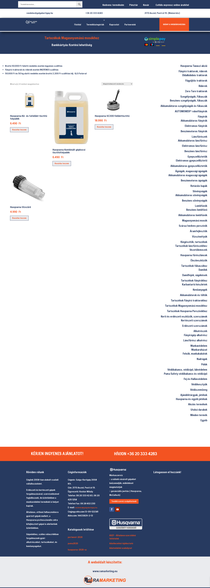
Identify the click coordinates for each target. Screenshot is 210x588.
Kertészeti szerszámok (194, 320)
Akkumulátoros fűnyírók (194, 120)
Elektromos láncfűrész (194, 145)
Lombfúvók (201, 205)
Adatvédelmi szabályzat (120, 548)
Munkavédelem (198, 345)
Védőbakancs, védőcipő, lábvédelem (187, 369)
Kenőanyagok (200, 289)
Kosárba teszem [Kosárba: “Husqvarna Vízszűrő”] (19, 218)
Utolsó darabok (199, 409)
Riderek (203, 86)
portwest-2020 (75, 537)
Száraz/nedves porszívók (193, 225)
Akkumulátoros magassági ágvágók (187, 175)
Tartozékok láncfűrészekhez (191, 245)
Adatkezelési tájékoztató (121, 543)
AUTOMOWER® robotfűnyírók (191, 111)
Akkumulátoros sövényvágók (191, 195)
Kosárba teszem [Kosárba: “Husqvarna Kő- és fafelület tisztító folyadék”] (19, 129)
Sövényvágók (200, 191)
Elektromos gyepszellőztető (191, 160)
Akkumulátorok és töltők (193, 295)
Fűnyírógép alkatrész (195, 335)
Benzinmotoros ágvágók (194, 180)
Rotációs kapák (198, 185)
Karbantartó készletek (194, 284)
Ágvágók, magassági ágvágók (191, 171)
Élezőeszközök (199, 260)
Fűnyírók (202, 116)
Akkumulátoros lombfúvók (192, 215)
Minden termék (198, 415)
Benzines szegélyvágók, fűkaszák (188, 100)
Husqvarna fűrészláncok (193, 255)
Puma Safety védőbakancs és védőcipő (185, 373)
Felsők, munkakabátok (195, 353)
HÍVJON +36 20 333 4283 (135, 453)
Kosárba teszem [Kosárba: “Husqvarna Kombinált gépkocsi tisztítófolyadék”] (62, 163)
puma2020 (73, 543)
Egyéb (204, 420)
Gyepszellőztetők (197, 156)
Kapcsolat (114, 24)
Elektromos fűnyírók (196, 125)
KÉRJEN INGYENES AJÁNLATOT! (57, 453)
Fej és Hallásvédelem (195, 378)
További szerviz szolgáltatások (123, 501)
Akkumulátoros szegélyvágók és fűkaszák (184, 105)
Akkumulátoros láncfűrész (192, 140)
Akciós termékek (197, 404)
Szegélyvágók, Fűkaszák (193, 96)
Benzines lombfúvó (196, 209)
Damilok (203, 269)
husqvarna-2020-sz (77, 550)
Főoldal (77, 24)
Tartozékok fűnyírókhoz (194, 280)
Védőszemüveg (198, 389)
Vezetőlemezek (198, 249)
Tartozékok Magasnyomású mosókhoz (186, 305)
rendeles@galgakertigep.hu (86, 508)
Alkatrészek (200, 331)
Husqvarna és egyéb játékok (191, 399)
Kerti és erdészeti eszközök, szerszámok (184, 316)
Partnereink (130, 24)
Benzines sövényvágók (194, 200)
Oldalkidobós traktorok (194, 75)
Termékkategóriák (95, 24)
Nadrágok (202, 359)
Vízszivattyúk (199, 236)
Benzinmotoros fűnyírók (194, 131)
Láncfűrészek (199, 136)
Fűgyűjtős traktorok (196, 80)
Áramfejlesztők (198, 231)
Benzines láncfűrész (195, 151)
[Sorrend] (117, 84)
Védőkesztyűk (199, 384)
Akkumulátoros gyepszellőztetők (188, 165)
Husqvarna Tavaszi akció (193, 65)
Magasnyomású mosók (194, 220)
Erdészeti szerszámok (194, 325)
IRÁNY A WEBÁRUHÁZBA (174, 24)
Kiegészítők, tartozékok (194, 241)
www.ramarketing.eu (105, 571)
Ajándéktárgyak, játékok (193, 395)
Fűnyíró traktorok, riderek (193, 71)
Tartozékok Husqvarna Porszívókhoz (187, 311)
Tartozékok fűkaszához (194, 265)
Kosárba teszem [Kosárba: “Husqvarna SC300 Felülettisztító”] (104, 127)
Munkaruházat (199, 349)
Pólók (204, 364)
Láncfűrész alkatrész (195, 340)
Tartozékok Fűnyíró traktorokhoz (189, 300)
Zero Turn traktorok (196, 91)
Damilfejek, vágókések (194, 275)
